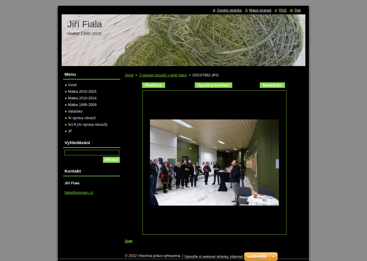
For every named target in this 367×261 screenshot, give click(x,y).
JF (70, 131)
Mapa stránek (260, 10)
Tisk (297, 10)
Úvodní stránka (229, 10)
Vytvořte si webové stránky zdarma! (213, 258)
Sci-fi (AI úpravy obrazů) (87, 124)
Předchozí (153, 85)
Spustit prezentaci (213, 85)
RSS (282, 10)
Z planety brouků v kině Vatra (163, 75)
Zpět (128, 241)
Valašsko (75, 111)
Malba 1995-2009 (82, 105)
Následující (272, 85)
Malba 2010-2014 (82, 98)
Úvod (129, 75)
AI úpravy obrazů (82, 118)
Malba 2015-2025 (82, 91)
